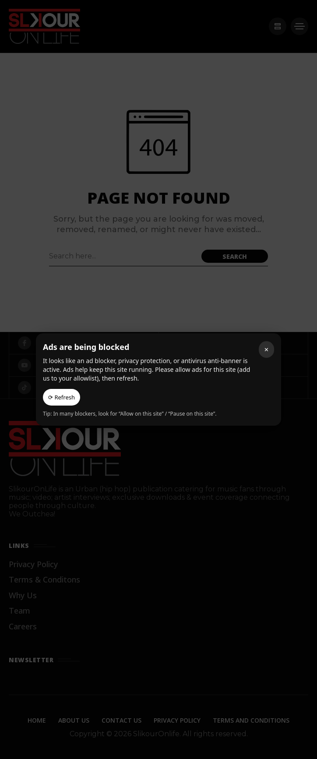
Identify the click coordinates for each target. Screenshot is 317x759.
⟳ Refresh (61, 397)
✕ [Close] (266, 349)
